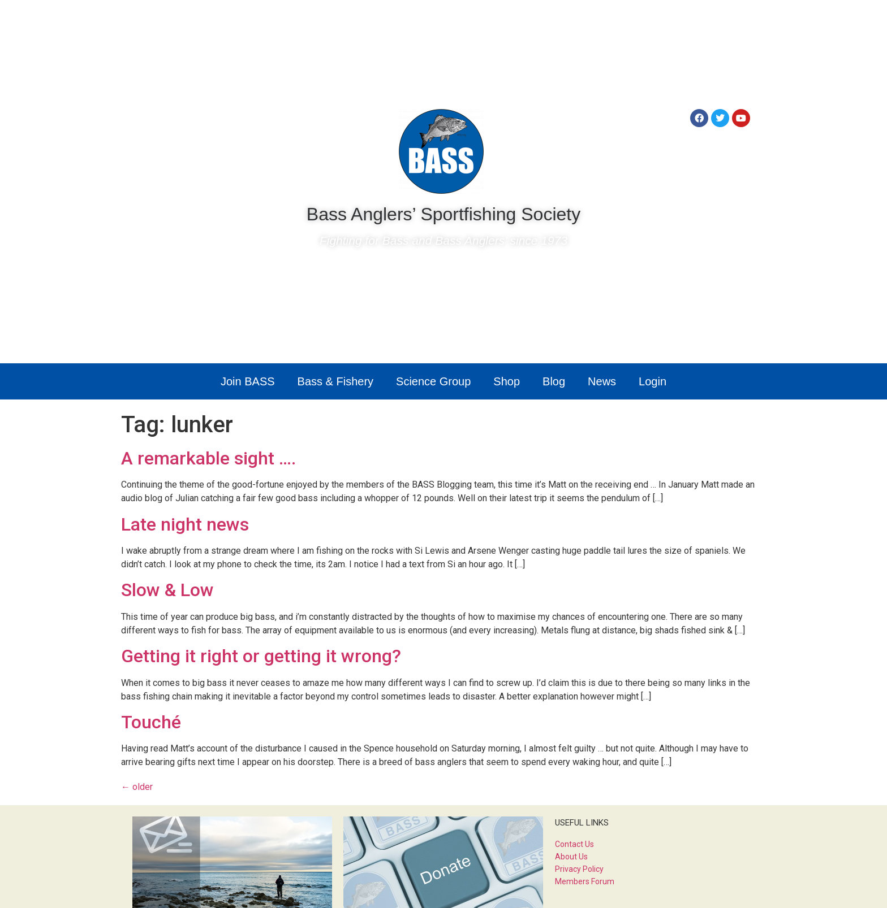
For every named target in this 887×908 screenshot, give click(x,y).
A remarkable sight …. (208, 458)
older (137, 786)
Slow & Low (167, 590)
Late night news (185, 524)
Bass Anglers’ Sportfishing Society (443, 214)
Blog (553, 381)
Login (652, 381)
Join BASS (248, 381)
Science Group (433, 381)
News (602, 381)
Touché (151, 722)
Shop (506, 381)
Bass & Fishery (335, 381)
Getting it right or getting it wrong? (261, 656)
